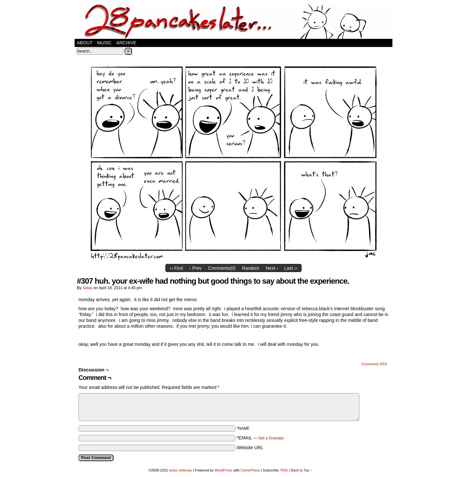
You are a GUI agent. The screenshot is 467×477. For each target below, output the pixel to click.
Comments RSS (374, 364)
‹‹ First (176, 268)
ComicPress (250, 470)
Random (250, 268)
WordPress (223, 470)
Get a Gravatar (271, 438)
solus (87, 288)
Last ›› (290, 268)
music (104, 42)
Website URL (250, 447)
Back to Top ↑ (301, 470)
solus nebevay (180, 470)
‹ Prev (195, 268)
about (84, 42)
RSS (284, 470)
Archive (126, 42)
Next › (272, 268)
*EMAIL (260, 437)
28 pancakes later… (233, 21)
